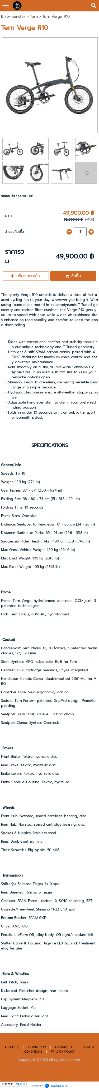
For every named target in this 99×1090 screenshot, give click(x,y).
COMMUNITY (37, 1047)
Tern (34, 16)
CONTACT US (64, 1047)
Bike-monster (13, 16)
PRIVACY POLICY (63, 1051)
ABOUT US (11, 1047)
